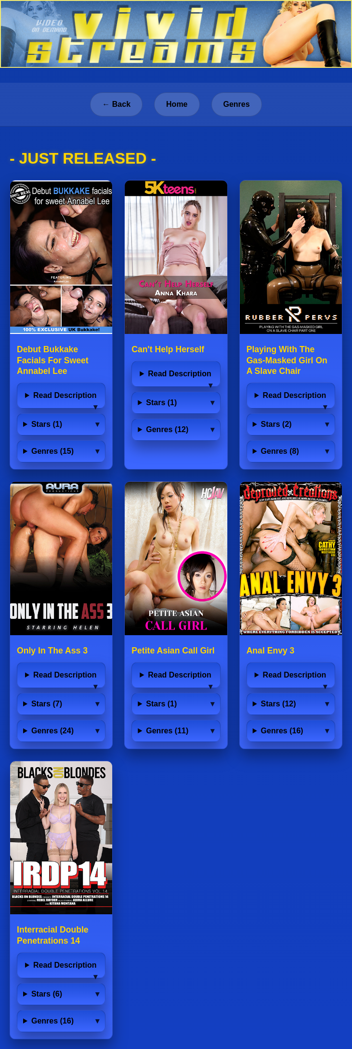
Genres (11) (167, 731)
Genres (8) (280, 451)
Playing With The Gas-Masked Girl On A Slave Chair (287, 360)
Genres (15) (52, 451)
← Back (116, 104)
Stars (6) (46, 994)
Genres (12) (167, 429)
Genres (236, 104)
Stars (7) (46, 704)
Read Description (65, 395)
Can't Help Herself (167, 349)
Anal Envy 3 (271, 650)
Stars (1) (46, 424)
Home (176, 104)
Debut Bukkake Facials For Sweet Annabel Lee (53, 360)
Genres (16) (282, 731)
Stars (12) (278, 704)
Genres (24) (52, 731)
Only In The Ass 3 (52, 650)
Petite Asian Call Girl (172, 650)
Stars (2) (276, 424)
